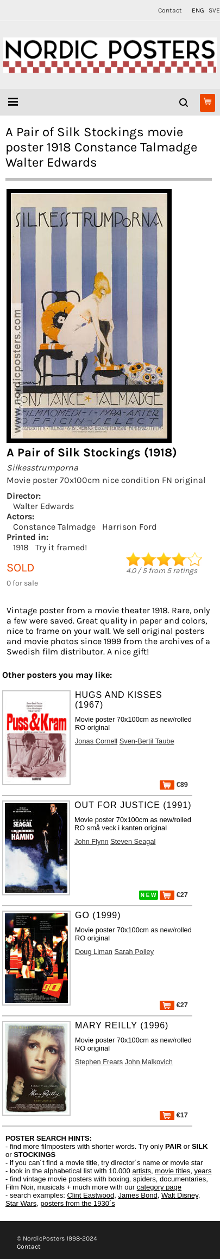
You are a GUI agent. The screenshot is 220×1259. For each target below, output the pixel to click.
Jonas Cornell (96, 741)
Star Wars (20, 1203)
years (203, 1171)
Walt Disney (179, 1195)
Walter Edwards (43, 506)
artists (141, 1171)
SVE (214, 10)
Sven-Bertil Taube (147, 741)
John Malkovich (149, 1062)
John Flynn (91, 841)
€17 (174, 1115)
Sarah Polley (134, 952)
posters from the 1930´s (78, 1203)
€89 (174, 784)
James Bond (137, 1195)
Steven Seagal (132, 841)
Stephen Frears (99, 1062)
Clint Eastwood (90, 1195)
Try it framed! (61, 547)
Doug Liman (93, 952)
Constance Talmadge (54, 527)
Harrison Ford (129, 527)
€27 (174, 895)
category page (159, 1187)
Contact (170, 10)
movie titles (172, 1171)
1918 (21, 547)
